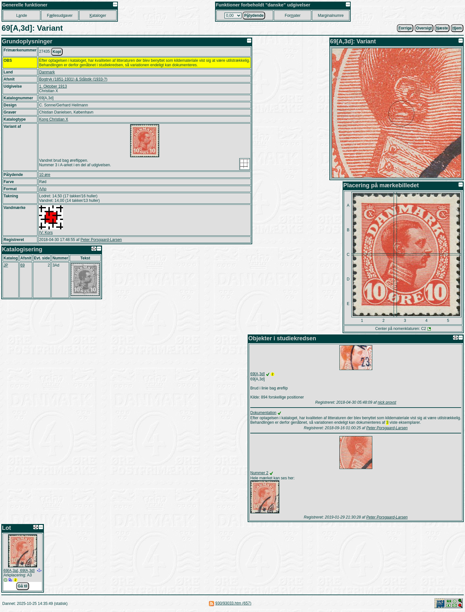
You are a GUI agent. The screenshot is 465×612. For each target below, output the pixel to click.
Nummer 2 (259, 473)
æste (442, 28)
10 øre (44, 174)
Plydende (254, 15)
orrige (405, 28)
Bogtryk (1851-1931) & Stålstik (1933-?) (73, 79)
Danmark (47, 72)
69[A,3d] (257, 374)
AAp (42, 189)
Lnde (21, 15)
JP (6, 265)
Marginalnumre (331, 15)
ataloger (97, 15)
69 (22, 265)
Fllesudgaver (59, 15)
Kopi (57, 51)
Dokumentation (263, 412)
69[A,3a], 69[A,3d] (19, 571)
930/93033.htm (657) (233, 604)
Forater (293, 15)
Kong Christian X (53, 119)
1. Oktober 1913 (53, 86)
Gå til (22, 587)
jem (457, 28)
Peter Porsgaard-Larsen (101, 239)
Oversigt (424, 28)
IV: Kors (46, 232)
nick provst (387, 402)
